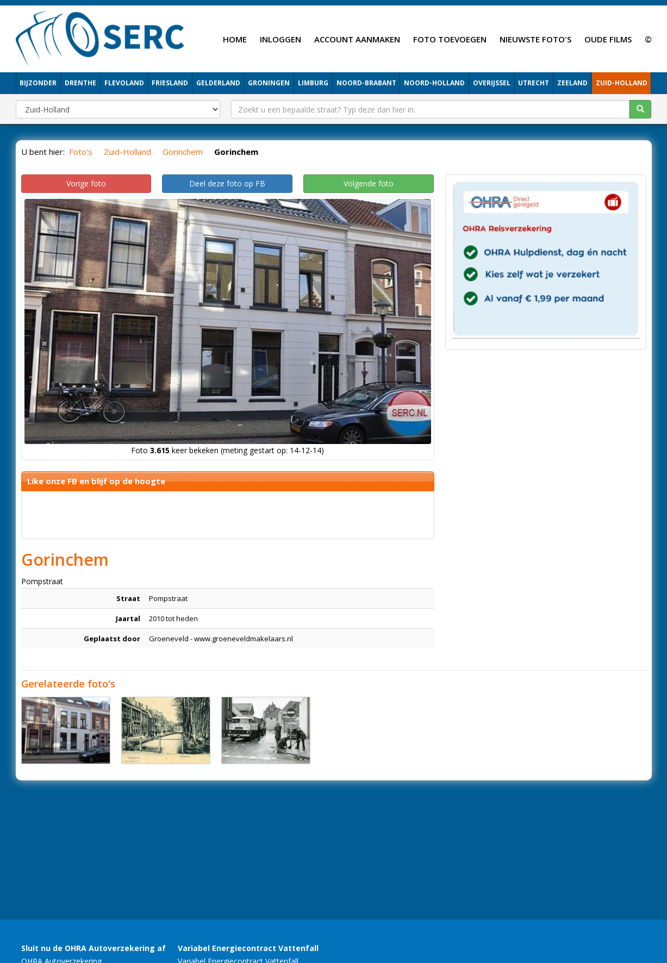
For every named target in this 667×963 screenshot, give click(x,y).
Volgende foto (369, 183)
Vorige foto (86, 183)
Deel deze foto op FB (227, 183)
